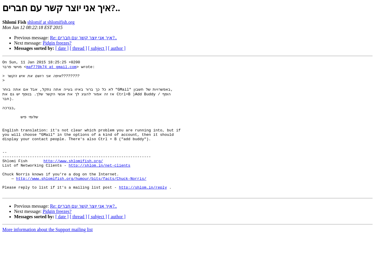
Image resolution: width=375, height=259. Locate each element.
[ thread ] (78, 48)
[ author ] (117, 48)
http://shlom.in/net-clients (99, 184)
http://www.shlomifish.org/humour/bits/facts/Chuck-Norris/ (81, 200)
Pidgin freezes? (57, 42)
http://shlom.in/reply (143, 210)
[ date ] (62, 48)
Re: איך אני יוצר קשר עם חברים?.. (83, 37)
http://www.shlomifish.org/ (73, 179)
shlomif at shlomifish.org (50, 22)
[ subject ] (97, 48)
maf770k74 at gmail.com (51, 68)
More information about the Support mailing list (47, 253)
